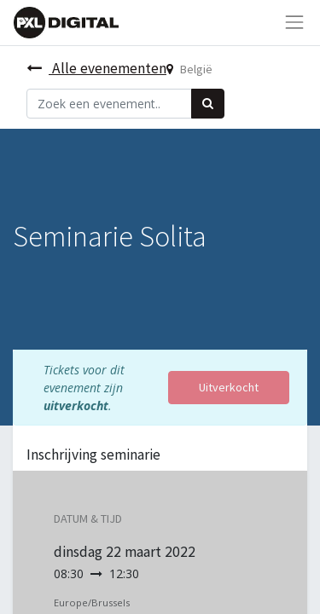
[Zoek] (207, 104)
